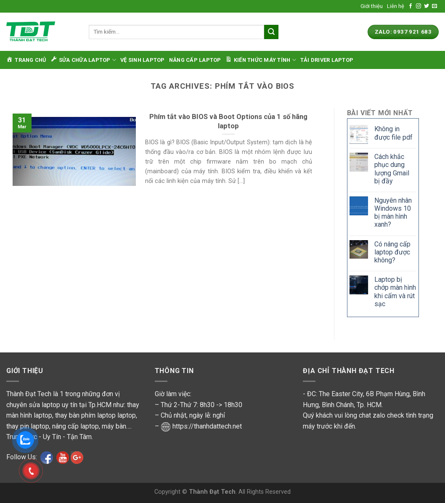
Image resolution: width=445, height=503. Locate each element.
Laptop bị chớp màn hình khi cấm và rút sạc (395, 291)
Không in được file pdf (393, 133)
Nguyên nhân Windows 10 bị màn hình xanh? (393, 212)
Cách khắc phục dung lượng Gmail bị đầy (391, 169)
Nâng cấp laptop (195, 60)
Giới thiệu (371, 6)
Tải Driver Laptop (326, 60)
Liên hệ (395, 6)
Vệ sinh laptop (142, 60)
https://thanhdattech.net (207, 426)
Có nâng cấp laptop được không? (392, 252)
